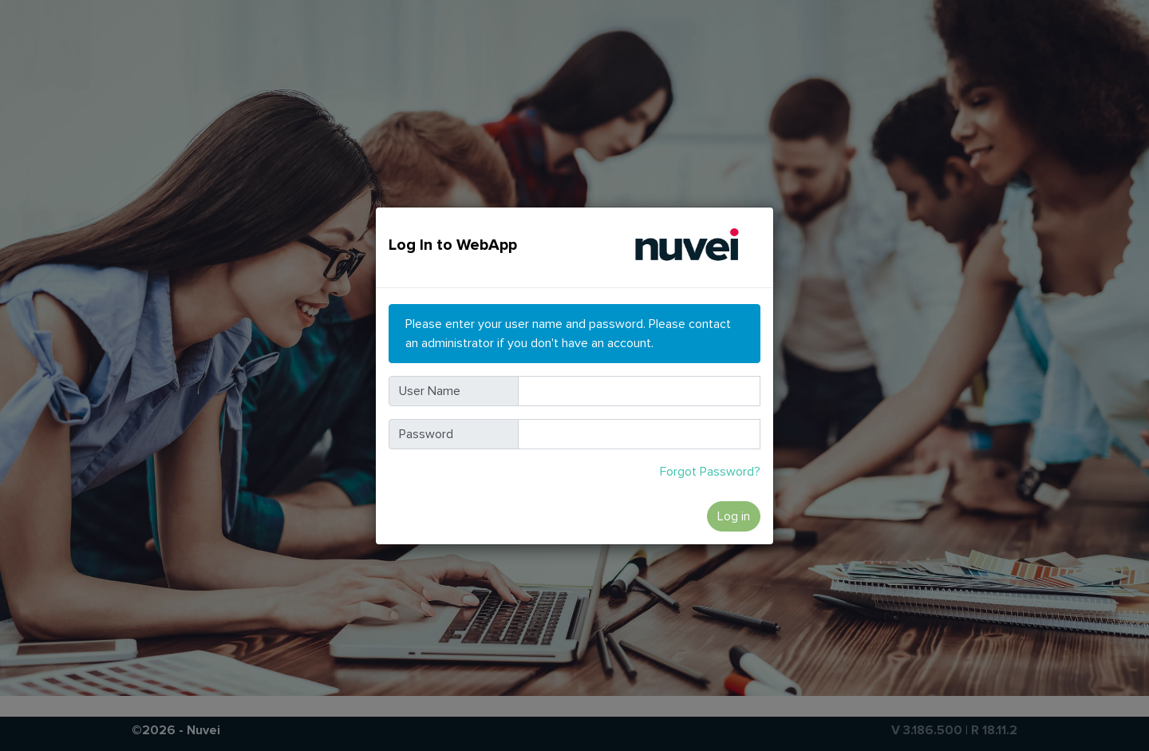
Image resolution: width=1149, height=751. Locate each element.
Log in (733, 516)
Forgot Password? (710, 472)
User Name (429, 391)
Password (426, 434)
